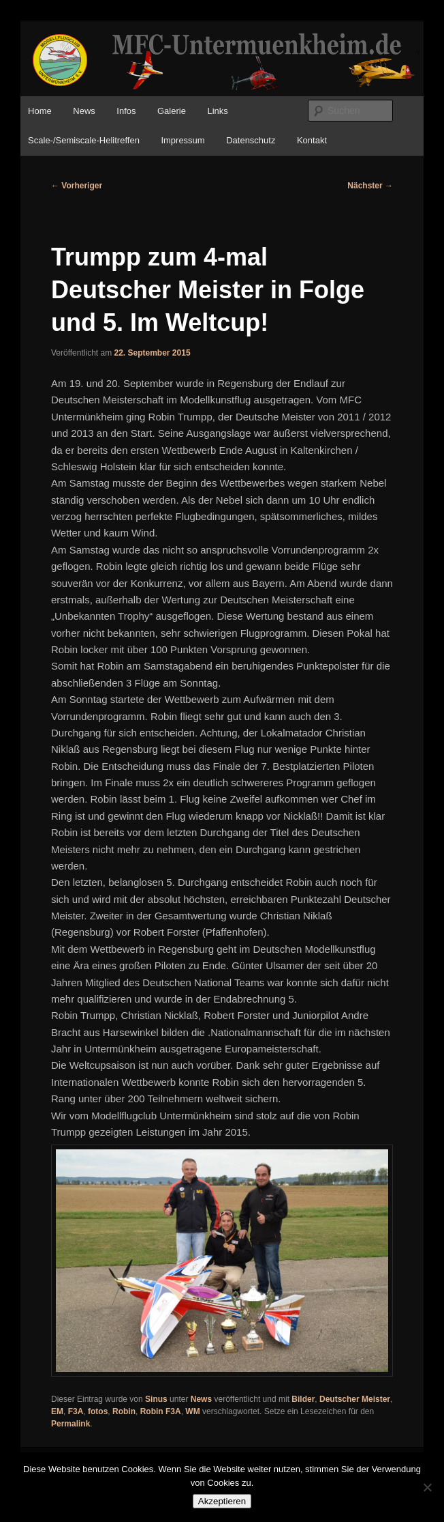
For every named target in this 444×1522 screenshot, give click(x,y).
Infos (126, 111)
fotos (98, 1411)
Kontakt (312, 140)
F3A (76, 1411)
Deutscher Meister (354, 1399)
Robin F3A (160, 1411)
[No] (427, 1487)
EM (57, 1411)
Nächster (370, 185)
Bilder (303, 1399)
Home (40, 111)
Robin (124, 1411)
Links (217, 111)
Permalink (70, 1423)
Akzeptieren (222, 1501)
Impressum (182, 140)
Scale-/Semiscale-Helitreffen (84, 140)
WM (192, 1411)
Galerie (171, 111)
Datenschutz (250, 140)
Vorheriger (76, 185)
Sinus (156, 1399)
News (84, 111)
